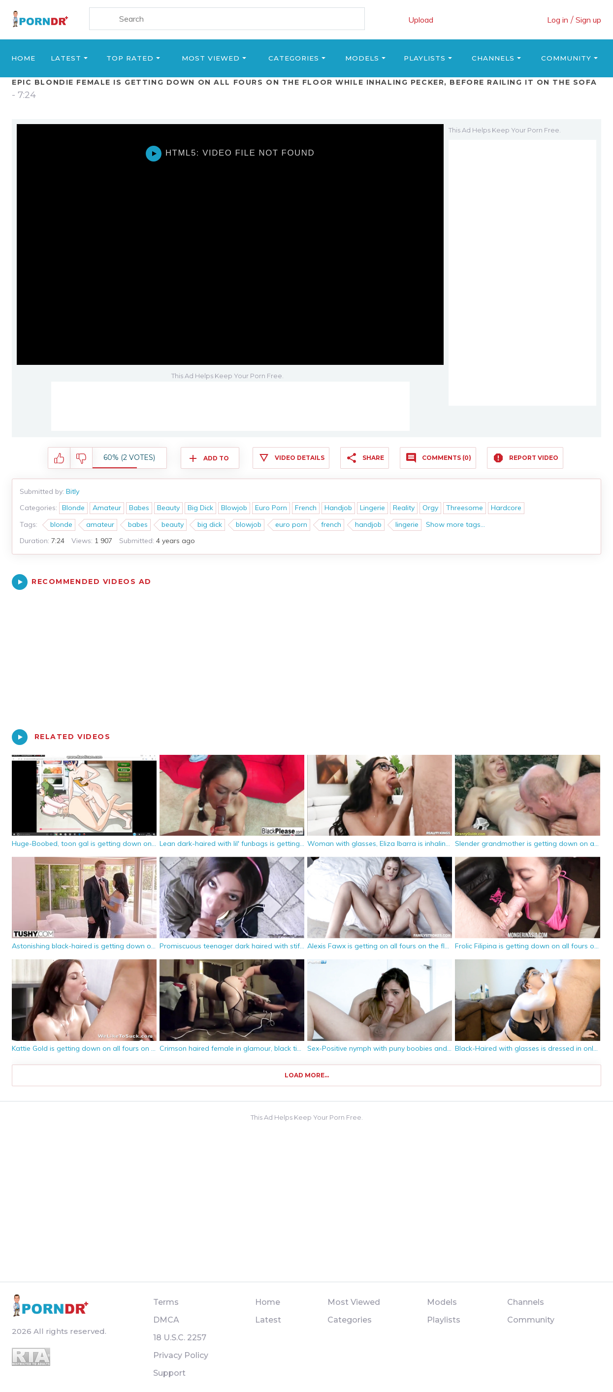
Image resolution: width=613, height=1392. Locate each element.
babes (138, 524)
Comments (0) (446, 457)
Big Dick (200, 507)
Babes (139, 507)
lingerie (407, 524)
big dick (209, 524)
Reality (404, 507)
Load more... (307, 1075)
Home (23, 58)
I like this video (59, 458)
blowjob (248, 524)
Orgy (430, 507)
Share (373, 457)
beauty (172, 524)
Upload (420, 20)
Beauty (168, 507)
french (331, 524)
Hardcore (506, 507)
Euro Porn (271, 507)
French (306, 507)
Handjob (338, 507)
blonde (61, 524)
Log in (557, 20)
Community (566, 58)
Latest (66, 58)
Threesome (464, 507)
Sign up (588, 20)
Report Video (533, 457)
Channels (493, 58)
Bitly (72, 491)
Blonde (73, 507)
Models (362, 58)
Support (169, 1373)
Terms (166, 1302)
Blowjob (234, 507)
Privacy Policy (180, 1355)
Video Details (299, 457)
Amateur (107, 507)
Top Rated (130, 58)
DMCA (166, 1320)
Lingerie (372, 507)
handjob (368, 524)
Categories (293, 58)
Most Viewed (211, 58)
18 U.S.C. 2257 (179, 1337)
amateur (100, 524)
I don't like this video (81, 458)
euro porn (291, 524)
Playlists (425, 58)
